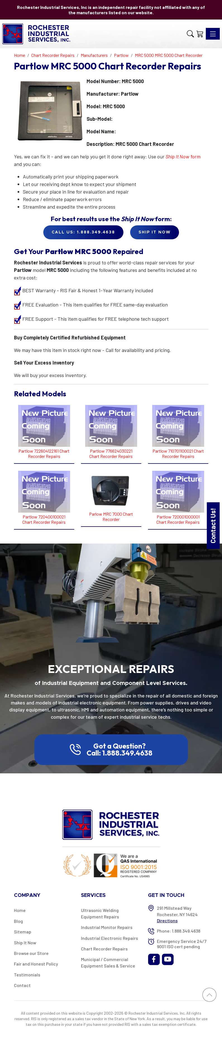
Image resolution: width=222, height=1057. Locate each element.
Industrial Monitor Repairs (106, 927)
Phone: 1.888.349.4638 (178, 930)
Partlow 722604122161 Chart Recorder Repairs (44, 453)
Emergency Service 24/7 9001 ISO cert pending (181, 943)
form (183, 156)
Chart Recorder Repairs (104, 948)
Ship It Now (25, 942)
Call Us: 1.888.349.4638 (83, 232)
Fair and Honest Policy (36, 963)
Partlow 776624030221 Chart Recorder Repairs (111, 453)
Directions (167, 920)
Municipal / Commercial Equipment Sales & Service (108, 962)
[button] (190, 34)
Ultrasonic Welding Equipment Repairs (100, 913)
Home (20, 910)
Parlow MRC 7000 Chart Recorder (111, 516)
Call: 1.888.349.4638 (119, 753)
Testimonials (27, 974)
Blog (18, 921)
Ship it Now (155, 232)
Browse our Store (31, 953)
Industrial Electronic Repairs (109, 938)
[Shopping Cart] (200, 34)
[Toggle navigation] (213, 34)
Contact (22, 985)
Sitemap (22, 931)
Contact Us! (213, 525)
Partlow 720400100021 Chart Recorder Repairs (44, 519)
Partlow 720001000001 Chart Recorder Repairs (178, 519)
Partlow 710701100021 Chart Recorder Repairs (178, 453)
